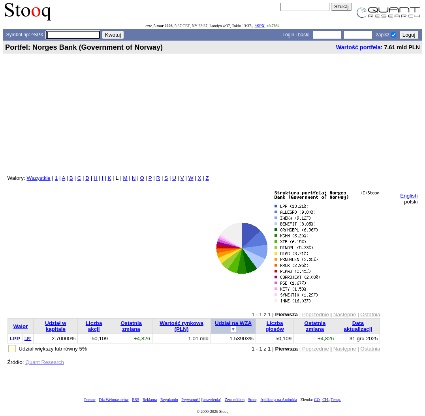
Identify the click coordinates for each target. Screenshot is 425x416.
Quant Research (44, 362)
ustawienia (211, 399)
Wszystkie (38, 178)
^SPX (260, 26)
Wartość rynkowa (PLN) (181, 326)
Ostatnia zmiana (131, 326)
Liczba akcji (94, 326)
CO (317, 399)
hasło (303, 34)
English (408, 196)
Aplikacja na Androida (279, 399)
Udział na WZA (233, 323)
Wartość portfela (358, 47)
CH (325, 399)
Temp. (336, 399)
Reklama (150, 399)
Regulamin (169, 399)
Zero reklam (234, 399)
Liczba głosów (274, 326)
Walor (20, 326)
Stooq (253, 399)
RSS (135, 399)
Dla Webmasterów (113, 399)
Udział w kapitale (55, 326)
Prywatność (190, 399)
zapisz (382, 34)
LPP (15, 338)
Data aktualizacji (358, 326)
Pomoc (89, 399)
